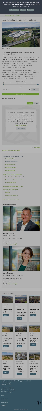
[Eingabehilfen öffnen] (39, 403)
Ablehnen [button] (23, 9)
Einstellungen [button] (30, 9)
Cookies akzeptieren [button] (14, 9)
